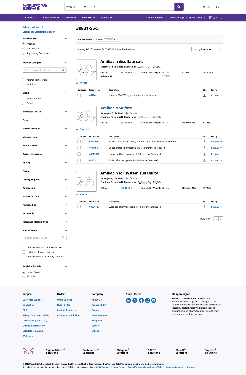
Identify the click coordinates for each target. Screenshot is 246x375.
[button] (154, 17)
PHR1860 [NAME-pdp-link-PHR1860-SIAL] (94, 141)
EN (219, 6)
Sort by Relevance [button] (202, 49)
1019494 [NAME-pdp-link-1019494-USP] (93, 147)
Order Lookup (176, 17)
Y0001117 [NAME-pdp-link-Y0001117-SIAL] (94, 206)
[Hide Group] (66, 38)
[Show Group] (66, 111)
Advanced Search (33, 27)
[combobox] (124, 7)
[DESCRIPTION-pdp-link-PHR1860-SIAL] (151, 141)
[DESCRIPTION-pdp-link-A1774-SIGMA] (151, 95)
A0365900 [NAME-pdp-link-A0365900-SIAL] (94, 153)
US (206, 6)
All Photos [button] (81, 82)
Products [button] (70, 6)
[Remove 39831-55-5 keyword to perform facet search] (117, 39)
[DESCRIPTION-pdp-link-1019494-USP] (151, 147)
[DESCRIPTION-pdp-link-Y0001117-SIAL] (151, 206)
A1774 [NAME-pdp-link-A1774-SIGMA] (92, 95)
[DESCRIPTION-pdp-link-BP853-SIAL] (151, 160)
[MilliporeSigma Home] (35, 7)
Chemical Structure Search (39, 31)
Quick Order (195, 17)
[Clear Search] (171, 7)
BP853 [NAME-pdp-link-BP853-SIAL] (92, 160)
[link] (38, 300)
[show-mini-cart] (215, 18)
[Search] (179, 7)
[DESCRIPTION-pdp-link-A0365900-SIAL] (151, 154)
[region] (43, 272)
